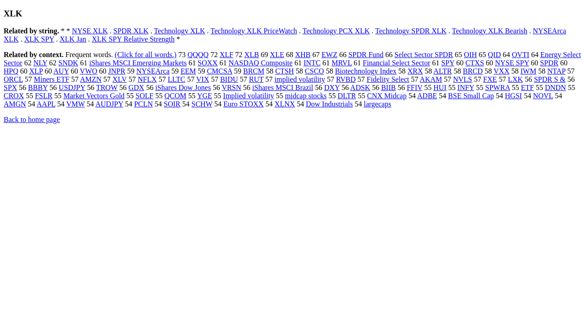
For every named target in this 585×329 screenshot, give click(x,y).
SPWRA (497, 87)
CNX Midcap (387, 96)
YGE (204, 96)
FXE (490, 79)
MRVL (342, 63)
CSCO (314, 71)
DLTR (347, 96)
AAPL (46, 104)
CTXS (474, 63)
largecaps (377, 104)
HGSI (513, 96)
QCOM (175, 96)
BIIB (388, 87)
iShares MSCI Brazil (282, 87)
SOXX (208, 63)
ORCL (13, 79)
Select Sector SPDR (423, 54)
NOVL (543, 96)
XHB (303, 54)
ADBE (427, 96)
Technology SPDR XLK (411, 31)
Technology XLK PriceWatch (254, 31)
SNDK (68, 63)
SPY (447, 63)
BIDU (229, 79)
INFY (465, 87)
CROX (14, 96)
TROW (106, 87)
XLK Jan (73, 39)
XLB (252, 54)
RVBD (346, 79)
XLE (277, 54)
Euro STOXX (243, 104)
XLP (36, 71)
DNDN (555, 87)
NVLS (462, 79)
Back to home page (32, 119)
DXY (332, 87)
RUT (256, 79)
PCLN (143, 104)
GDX (136, 87)
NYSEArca (153, 71)
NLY (40, 63)
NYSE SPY (512, 63)
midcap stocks (306, 96)
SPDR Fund (365, 54)
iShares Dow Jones (183, 87)
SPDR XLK (131, 31)
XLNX (285, 104)
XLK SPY (39, 39)
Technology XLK (179, 31)
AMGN (15, 104)
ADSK (360, 87)
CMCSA (219, 71)
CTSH (284, 71)
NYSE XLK (90, 31)
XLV (119, 79)
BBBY (38, 87)
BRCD (473, 71)
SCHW (202, 104)
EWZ (330, 54)
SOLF (145, 96)
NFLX (147, 79)
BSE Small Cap (471, 96)
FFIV (414, 87)
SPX (10, 87)
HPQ (11, 71)
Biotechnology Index (366, 71)
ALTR (442, 71)
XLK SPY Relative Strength (133, 39)
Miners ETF (51, 79)
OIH (470, 54)
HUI (439, 87)
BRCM (253, 71)
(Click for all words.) (145, 54)
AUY (61, 71)
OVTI (520, 54)
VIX (202, 79)
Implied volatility (248, 96)
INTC (311, 63)
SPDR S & (549, 79)
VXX (502, 71)
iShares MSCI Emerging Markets (137, 63)
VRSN (231, 87)
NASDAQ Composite (260, 63)
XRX (415, 71)
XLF (226, 54)
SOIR (172, 104)
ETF (527, 87)
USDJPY (71, 87)
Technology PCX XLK (336, 31)
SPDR (549, 63)
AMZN (90, 79)
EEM (188, 71)
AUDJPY (109, 104)
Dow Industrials (329, 104)
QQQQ (197, 54)
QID (494, 54)
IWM (529, 71)
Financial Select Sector (397, 63)
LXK (515, 79)
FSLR (43, 96)
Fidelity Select (388, 79)
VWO (88, 71)
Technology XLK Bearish (489, 31)
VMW (75, 104)
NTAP (556, 71)
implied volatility (300, 79)
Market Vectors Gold (94, 96)
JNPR (116, 71)
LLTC (177, 79)
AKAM (431, 79)
